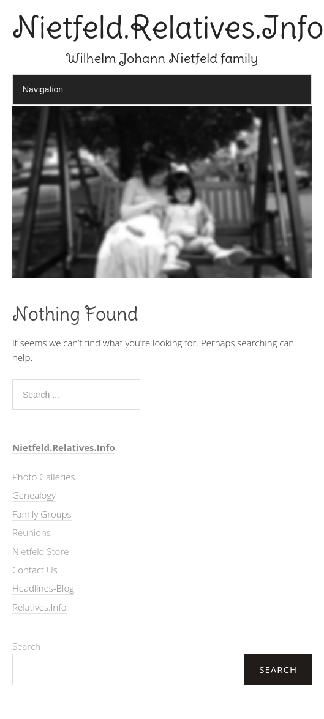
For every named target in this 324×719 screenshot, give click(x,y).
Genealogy (34, 495)
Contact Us (35, 570)
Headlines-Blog (43, 588)
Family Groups (42, 514)
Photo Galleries (43, 477)
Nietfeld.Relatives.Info (168, 27)
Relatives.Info (39, 607)
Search (26, 646)
